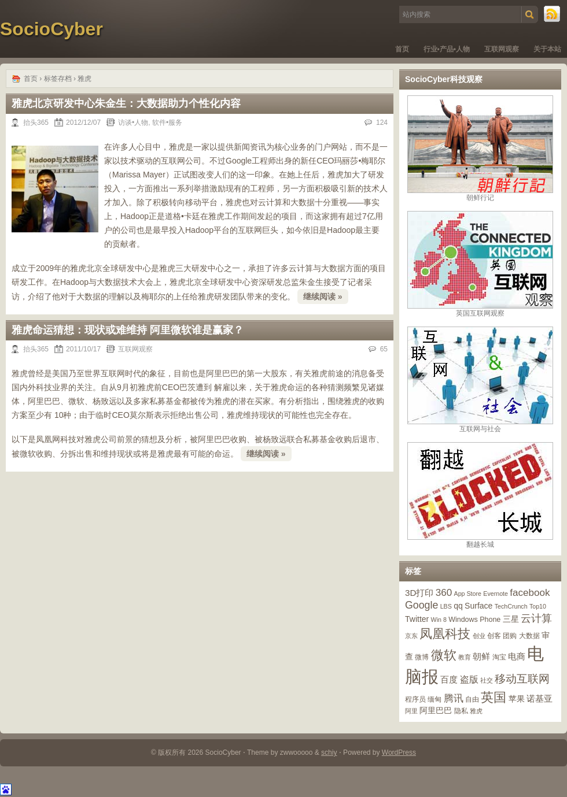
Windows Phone (474, 620)
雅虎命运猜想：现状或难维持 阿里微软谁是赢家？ (128, 330)
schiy (329, 752)
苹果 (517, 698)
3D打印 (419, 593)
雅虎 (476, 710)
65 (384, 349)
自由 (472, 699)
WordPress (399, 752)
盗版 (469, 679)
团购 (510, 636)
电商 (516, 656)
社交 (486, 680)
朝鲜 (481, 656)
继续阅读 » (323, 296)
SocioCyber (51, 28)
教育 (464, 657)
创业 (479, 635)
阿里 (411, 710)
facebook (530, 592)
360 (444, 592)
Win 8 (439, 619)
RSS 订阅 (552, 14)
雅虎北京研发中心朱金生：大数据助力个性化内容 (126, 103)
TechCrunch (511, 606)
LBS (446, 606)
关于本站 (547, 49)
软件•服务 (167, 122)
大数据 (529, 636)
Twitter (417, 619)
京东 (411, 635)
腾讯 (453, 698)
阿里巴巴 (435, 710)
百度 (449, 679)
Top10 (537, 606)
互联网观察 (501, 49)
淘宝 (499, 657)
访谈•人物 (133, 122)
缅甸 (434, 699)
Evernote (495, 593)
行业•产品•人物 (447, 49)
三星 (511, 619)
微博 (422, 657)
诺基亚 (539, 698)
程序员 (415, 699)
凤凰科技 (444, 634)
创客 (494, 636)
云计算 (536, 618)
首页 (402, 49)
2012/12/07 (83, 122)
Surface (478, 605)
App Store (467, 593)
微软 (443, 655)
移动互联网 (522, 679)
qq (458, 605)
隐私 (461, 711)
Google (421, 605)
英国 (493, 697)
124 (382, 122)
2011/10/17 (83, 349)
